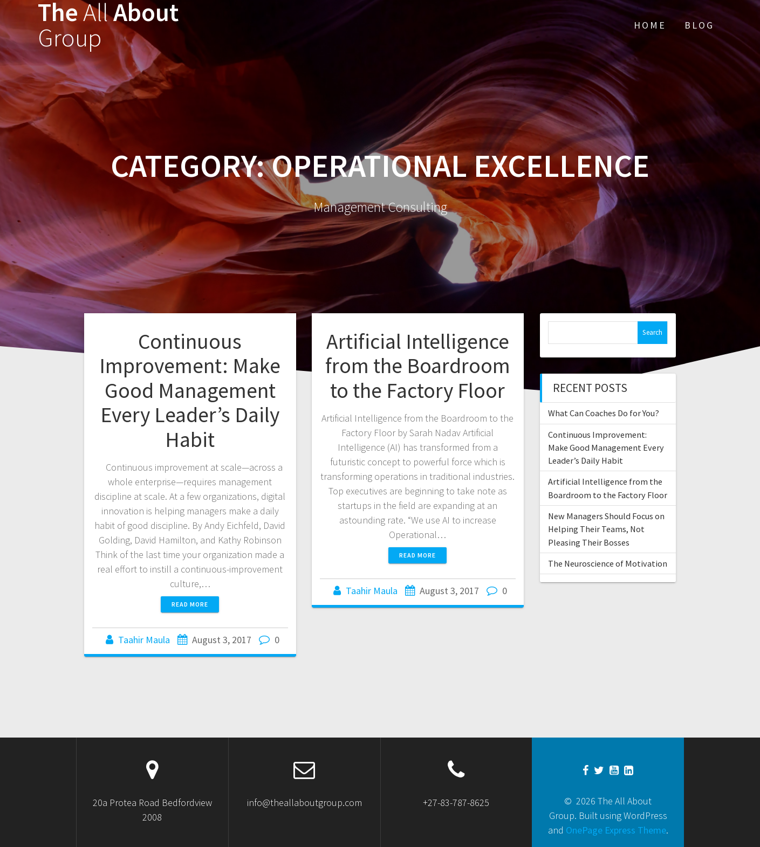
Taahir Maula (144, 639)
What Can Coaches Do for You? (603, 413)
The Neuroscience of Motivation (607, 563)
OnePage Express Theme (616, 830)
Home (650, 25)
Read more (190, 604)
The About (108, 25)
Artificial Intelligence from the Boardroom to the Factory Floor (417, 366)
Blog (699, 25)
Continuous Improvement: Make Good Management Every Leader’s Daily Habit (189, 390)
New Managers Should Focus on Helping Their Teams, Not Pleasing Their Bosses (606, 529)
